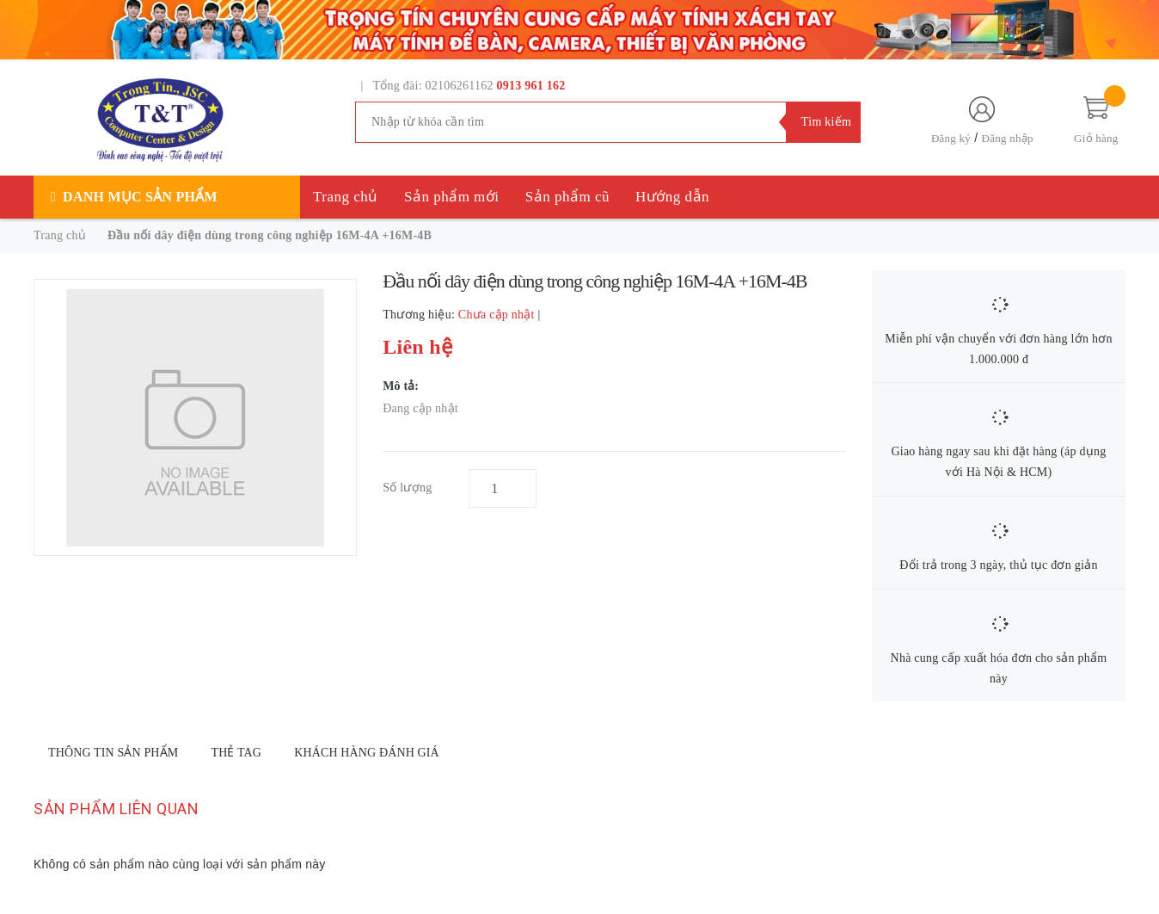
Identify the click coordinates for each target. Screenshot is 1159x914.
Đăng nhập (1007, 138)
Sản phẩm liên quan (116, 808)
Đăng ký (951, 138)
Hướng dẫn (672, 196)
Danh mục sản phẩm (140, 196)
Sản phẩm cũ (567, 196)
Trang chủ (345, 196)
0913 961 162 (531, 85)
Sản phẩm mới (452, 196)
